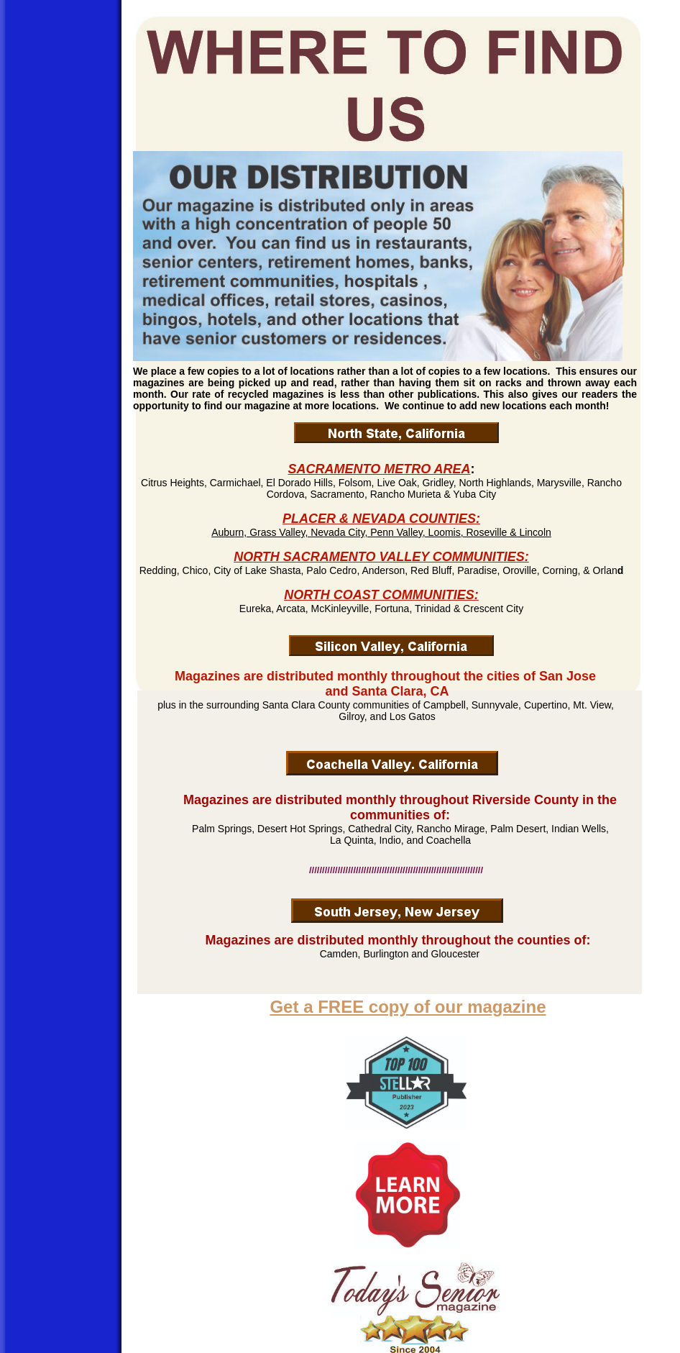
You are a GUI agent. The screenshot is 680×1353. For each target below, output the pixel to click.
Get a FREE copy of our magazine (408, 1006)
